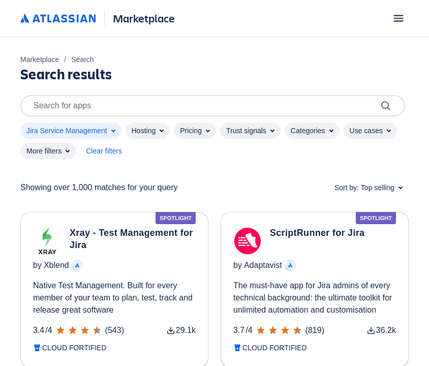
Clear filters (104, 151)
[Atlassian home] (58, 19)
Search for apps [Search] (213, 106)
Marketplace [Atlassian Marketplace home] (144, 18)
